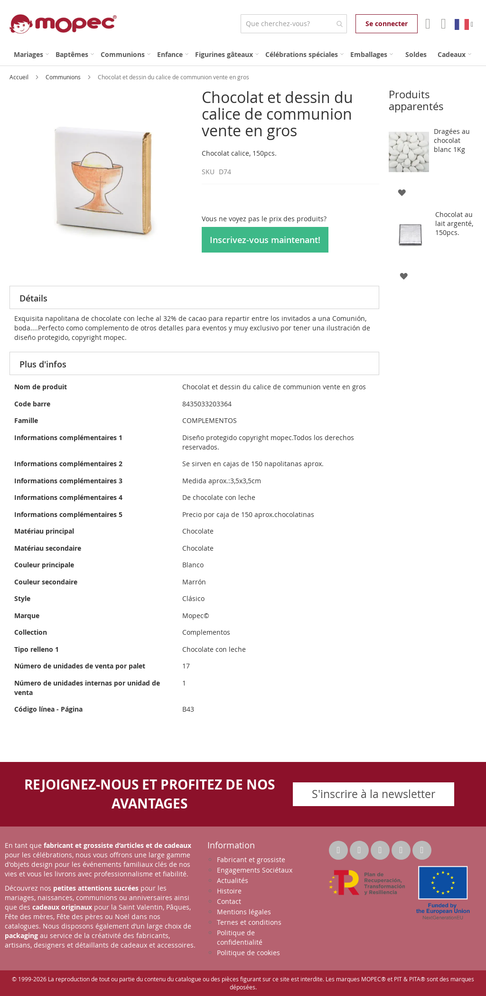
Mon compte (427, 23)
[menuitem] (31, 54)
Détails (33, 298)
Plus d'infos (42, 364)
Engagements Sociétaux (254, 869)
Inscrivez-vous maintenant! (265, 239)
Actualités (232, 880)
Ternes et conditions (249, 922)
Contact (229, 901)
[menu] (243, 54)
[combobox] (293, 23)
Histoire (229, 890)
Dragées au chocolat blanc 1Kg (452, 140)
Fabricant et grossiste (251, 859)
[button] (401, 192)
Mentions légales (244, 911)
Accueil (19, 77)
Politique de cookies (248, 952)
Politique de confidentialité (239, 937)
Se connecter (386, 23)
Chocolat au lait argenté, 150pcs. (454, 223)
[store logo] (63, 24)
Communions (64, 77)
